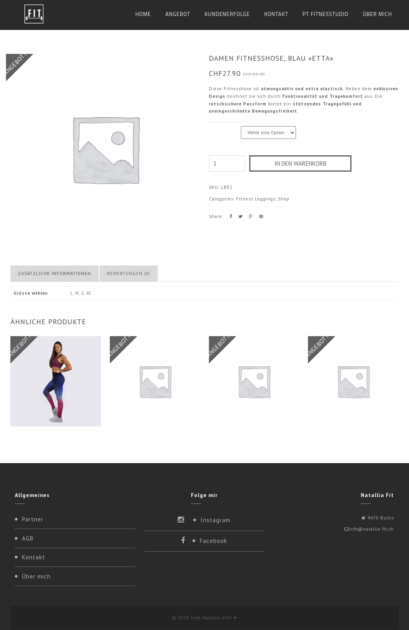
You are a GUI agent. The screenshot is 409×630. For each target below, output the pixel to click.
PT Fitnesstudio (326, 14)
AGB (28, 538)
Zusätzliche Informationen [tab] (54, 273)
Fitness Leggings (256, 199)
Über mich (377, 14)
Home (143, 14)
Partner (33, 519)
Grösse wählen (225, 126)
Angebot (177, 14)
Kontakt (276, 14)
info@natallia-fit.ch (371, 529)
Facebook (213, 541)
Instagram (215, 520)
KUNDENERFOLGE (227, 14)
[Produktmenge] (227, 163)
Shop (284, 199)
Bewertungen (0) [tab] (128, 273)
